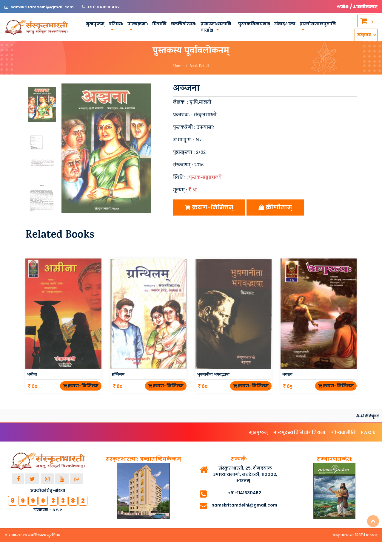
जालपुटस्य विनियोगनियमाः (299, 432)
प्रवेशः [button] (343, 6)
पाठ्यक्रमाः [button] (137, 24)
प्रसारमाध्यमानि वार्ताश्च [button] (216, 27)
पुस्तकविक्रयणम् (254, 24)
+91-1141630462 (103, 7)
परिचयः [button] (116, 24)
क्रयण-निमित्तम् (209, 207)
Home (178, 66)
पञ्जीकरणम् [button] (365, 6)
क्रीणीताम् (275, 207)
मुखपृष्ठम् (95, 24)
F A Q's (368, 432)
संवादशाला (284, 24)
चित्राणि (159, 24)
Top (373, 521)
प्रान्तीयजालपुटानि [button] (318, 24)
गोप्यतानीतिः (343, 432)
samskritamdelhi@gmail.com (43, 7)
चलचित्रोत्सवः (183, 24)
